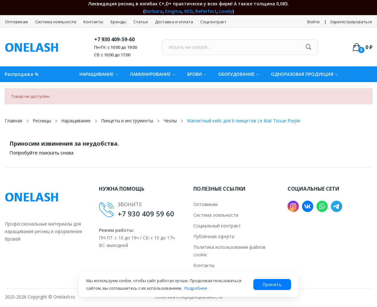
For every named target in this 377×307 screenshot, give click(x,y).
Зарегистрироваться (351, 22)
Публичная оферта (213, 236)
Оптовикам (17, 22)
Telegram (336, 206)
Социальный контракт (217, 226)
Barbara (154, 11)
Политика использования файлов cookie (229, 251)
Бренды (118, 22)
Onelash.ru (64, 297)
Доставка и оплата (174, 22)
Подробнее (195, 288)
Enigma (173, 11)
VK (307, 206)
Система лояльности (56, 22)
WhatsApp (322, 206)
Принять (272, 284)
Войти (313, 22)
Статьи (141, 22)
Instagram (293, 206)
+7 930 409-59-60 (114, 39)
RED (188, 11)
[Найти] (308, 47)
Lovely (226, 11)
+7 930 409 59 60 (146, 213)
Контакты (93, 22)
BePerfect (206, 11)
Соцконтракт (213, 22)
